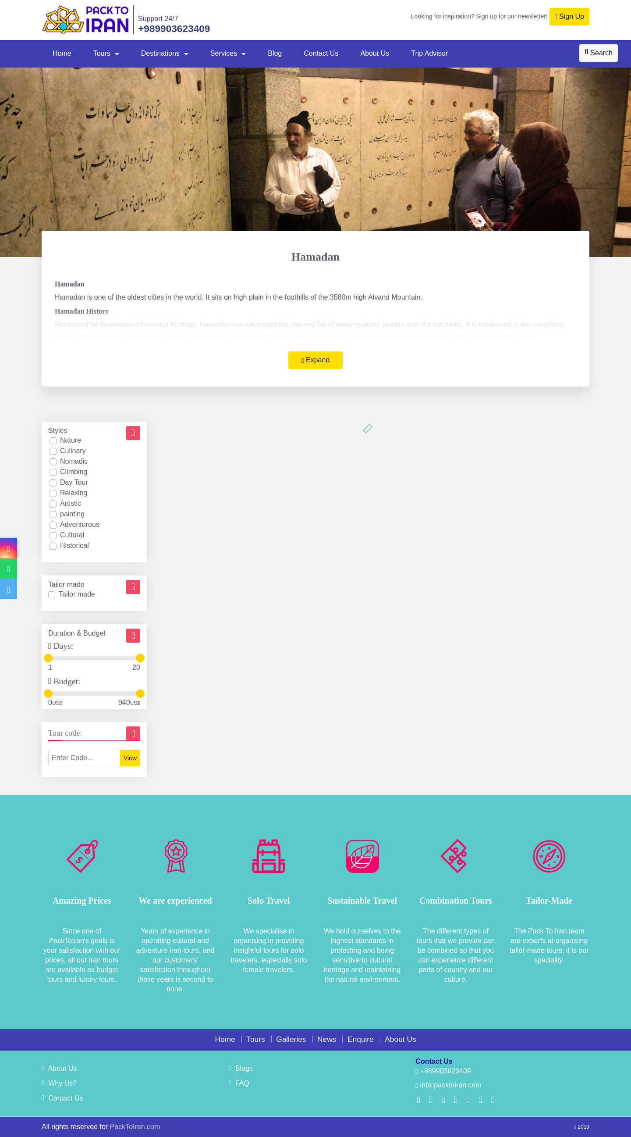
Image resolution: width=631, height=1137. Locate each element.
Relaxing (73, 493)
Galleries (291, 1039)
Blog (275, 53)
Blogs (241, 1068)
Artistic (70, 503)
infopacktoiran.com (448, 1085)
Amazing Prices (82, 900)
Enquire (360, 1039)
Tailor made (77, 594)
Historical (74, 545)
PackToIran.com (135, 1126)
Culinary (73, 450)
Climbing (73, 472)
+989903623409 (174, 28)
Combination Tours (455, 900)
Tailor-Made (549, 900)
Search (599, 52)
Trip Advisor (429, 53)
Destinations (160, 53)
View (130, 758)
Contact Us (321, 53)
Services (223, 53)
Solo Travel (269, 900)
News (326, 1039)
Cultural (72, 535)
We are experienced (175, 900)
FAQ (239, 1083)
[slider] (48, 658)
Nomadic (74, 461)
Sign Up (569, 17)
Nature (70, 440)
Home (62, 53)
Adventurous (79, 524)
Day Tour (74, 482)
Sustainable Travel (362, 900)
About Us (374, 53)
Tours (101, 53)
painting (72, 514)
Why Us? (59, 1083)
